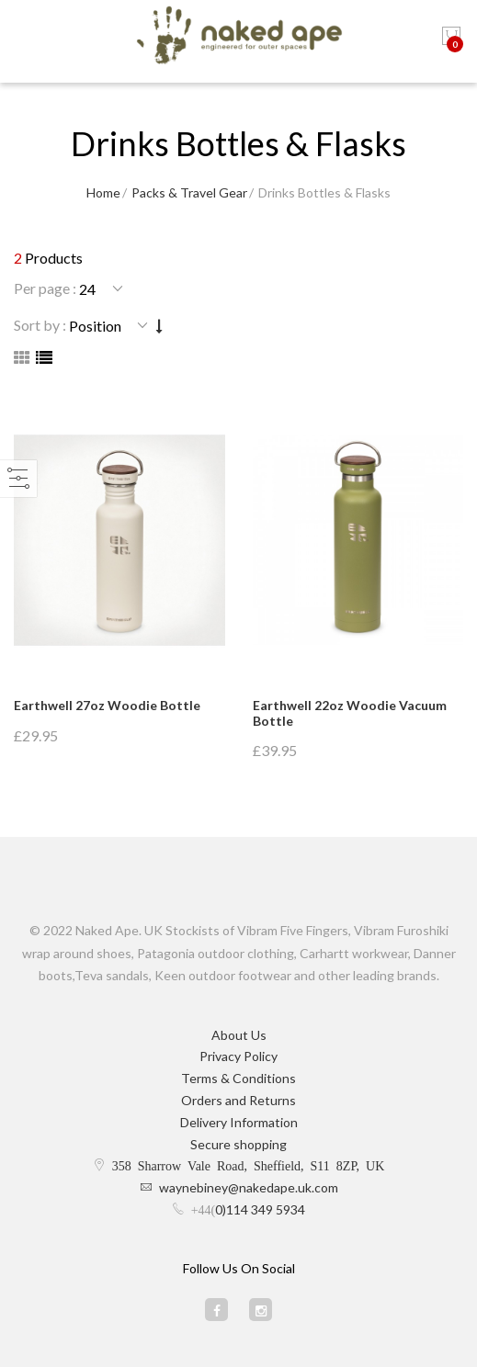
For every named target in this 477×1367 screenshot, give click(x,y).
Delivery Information (239, 1122)
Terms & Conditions (238, 1078)
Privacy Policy (238, 1056)
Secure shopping (238, 1144)
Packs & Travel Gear (189, 192)
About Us (239, 1035)
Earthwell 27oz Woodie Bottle (107, 705)
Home (103, 192)
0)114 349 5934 (260, 1209)
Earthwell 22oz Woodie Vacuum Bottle (350, 713)
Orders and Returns (238, 1100)
